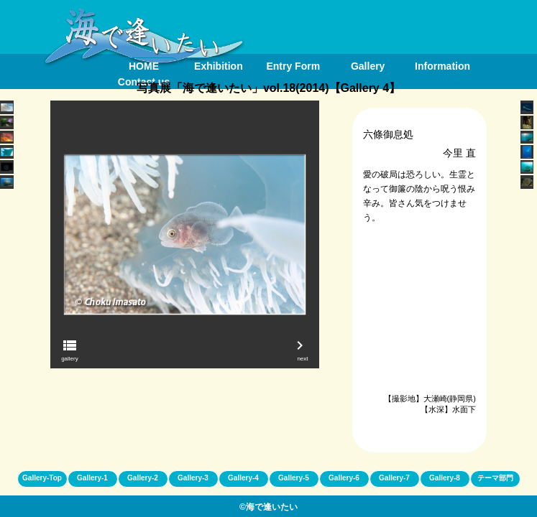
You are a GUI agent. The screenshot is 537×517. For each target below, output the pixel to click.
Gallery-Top (42, 478)
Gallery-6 (344, 478)
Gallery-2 (142, 478)
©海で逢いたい (268, 507)
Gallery (368, 66)
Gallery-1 (92, 478)
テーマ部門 (495, 478)
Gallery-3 (193, 478)
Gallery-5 (293, 478)
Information (442, 66)
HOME (144, 66)
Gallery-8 (444, 478)
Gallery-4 (243, 478)
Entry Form (293, 66)
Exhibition (218, 66)
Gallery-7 (394, 478)
